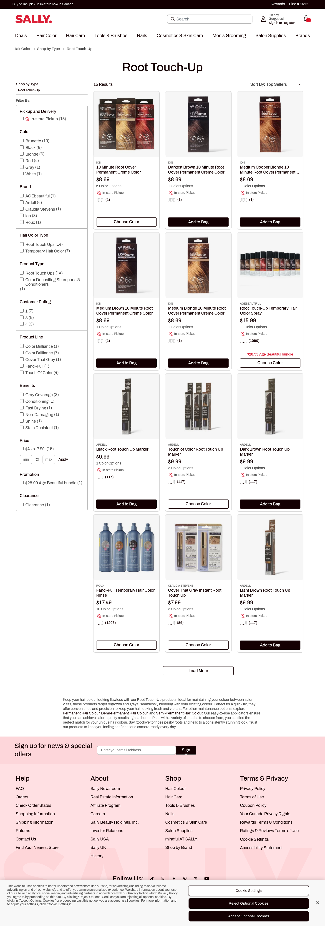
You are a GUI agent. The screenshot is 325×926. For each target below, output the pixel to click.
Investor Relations (107, 830)
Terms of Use (252, 797)
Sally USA (100, 839)
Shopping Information (35, 814)
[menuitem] (21, 35)
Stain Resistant (39, 428)
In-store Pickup (44, 119)
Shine (30, 421)
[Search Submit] (173, 19)
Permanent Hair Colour (81, 713)
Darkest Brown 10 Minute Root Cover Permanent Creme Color (196, 169)
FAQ (20, 788)
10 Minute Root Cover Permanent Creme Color (118, 169)
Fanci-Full (34, 366)
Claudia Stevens (40, 209)
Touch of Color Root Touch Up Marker (195, 452)
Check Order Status (33, 805)
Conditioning (37, 401)
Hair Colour (175, 788)
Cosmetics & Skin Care (186, 822)
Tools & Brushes (180, 805)
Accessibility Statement (261, 847)
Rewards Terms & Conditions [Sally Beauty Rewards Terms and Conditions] (266, 822)
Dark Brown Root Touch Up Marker (265, 452)
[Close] (318, 903)
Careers (98, 814)
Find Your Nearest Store (37, 847)
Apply (63, 459)
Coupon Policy (253, 805)
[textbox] (126, 222)
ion (28, 216)
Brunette (33, 141)
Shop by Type (48, 49)
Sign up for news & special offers (53, 750)
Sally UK (98, 847)
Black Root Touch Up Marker (122, 449)
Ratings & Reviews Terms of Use (269, 830)
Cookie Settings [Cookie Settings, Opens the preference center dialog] (249, 891)
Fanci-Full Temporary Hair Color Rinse (125, 593)
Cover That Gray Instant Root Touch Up (195, 593)
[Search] (212, 19)
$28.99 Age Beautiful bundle (50, 483)
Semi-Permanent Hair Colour (179, 713)
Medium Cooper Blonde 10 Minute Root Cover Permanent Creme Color (267, 170)
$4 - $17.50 (35, 449)
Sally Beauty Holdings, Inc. (115, 822)
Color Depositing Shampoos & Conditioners (52, 282)
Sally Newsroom (105, 788)
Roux (30, 222)
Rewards (278, 4)
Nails (169, 814)
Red (29, 161)
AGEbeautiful (37, 196)
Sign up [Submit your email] (186, 751)
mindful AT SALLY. (181, 839)
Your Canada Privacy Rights (265, 814)
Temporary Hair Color (44, 251)
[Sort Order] (283, 84)
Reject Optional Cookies (249, 903)
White (30, 174)
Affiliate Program (106, 805)
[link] (126, 179)
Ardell (30, 202)
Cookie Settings (254, 839)
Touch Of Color (39, 373)
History (97, 856)
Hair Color (22, 49)
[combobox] (126, 222)
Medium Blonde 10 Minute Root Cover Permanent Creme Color (197, 310)
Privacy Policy (252, 788)
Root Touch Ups (40, 244)
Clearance (34, 505)
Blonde (31, 154)
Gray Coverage (39, 395)
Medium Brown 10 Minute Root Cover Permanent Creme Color (124, 310)
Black (30, 147)
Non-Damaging (39, 414)
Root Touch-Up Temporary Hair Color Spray (268, 310)
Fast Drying (35, 408)
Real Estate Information (112, 797)
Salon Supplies (179, 830)
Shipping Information (34, 822)
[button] (21, 35)
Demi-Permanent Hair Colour (124, 713)
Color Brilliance (39, 346)
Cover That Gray (40, 359)
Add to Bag (198, 222)
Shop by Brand (178, 847)
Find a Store (298, 4)
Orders (22, 797)
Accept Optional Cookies (248, 916)
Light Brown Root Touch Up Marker (265, 593)
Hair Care (173, 797)
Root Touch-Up (79, 49)
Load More (198, 671)
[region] (162, 903)
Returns (23, 830)
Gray (29, 167)
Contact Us (26, 839)
